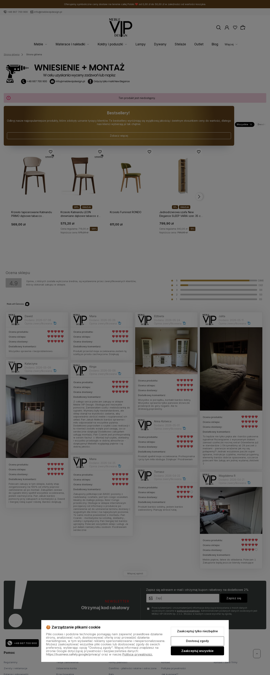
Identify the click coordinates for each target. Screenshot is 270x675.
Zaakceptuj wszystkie (197, 651)
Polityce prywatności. (137, 654)
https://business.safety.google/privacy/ (73, 654)
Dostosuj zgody (197, 641)
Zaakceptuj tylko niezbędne (197, 631)
